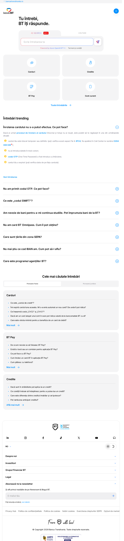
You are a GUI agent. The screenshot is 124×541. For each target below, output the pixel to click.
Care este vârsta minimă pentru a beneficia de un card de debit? (38, 320)
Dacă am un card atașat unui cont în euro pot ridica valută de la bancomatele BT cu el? (48, 316)
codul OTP (13, 156)
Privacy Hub (11, 511)
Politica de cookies (52, 511)
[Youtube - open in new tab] (96, 438)
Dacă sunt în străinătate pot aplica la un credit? (30, 387)
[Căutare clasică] (82, 33)
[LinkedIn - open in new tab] (8, 438)
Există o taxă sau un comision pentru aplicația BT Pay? (34, 349)
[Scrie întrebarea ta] (57, 41)
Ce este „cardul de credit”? (22, 303)
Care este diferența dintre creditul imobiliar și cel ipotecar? (35, 395)
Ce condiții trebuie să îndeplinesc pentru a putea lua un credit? (37, 391)
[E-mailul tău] (58, 496)
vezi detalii (26, 502)
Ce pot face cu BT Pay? (20, 353)
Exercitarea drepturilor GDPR (89, 511)
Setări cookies (68, 511)
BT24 (78, 141)
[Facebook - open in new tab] (43, 438)
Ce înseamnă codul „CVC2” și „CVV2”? (27, 311)
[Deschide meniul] (116, 11)
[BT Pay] (55, 427)
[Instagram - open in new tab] (25, 438)
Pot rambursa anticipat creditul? (24, 400)
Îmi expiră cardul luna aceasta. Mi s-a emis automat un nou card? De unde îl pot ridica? (48, 307)
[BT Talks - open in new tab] (114, 438)
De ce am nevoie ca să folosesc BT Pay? (27, 345)
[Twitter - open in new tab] (79, 438)
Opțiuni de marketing (113, 511)
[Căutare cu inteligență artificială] (40, 33)
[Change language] (9, 446)
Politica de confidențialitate (30, 511)
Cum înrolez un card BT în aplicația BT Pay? (29, 358)
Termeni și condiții (75, 48)
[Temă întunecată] (110, 446)
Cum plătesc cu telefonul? (21, 362)
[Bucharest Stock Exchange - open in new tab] (64, 427)
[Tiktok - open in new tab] (61, 438)
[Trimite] (113, 496)
